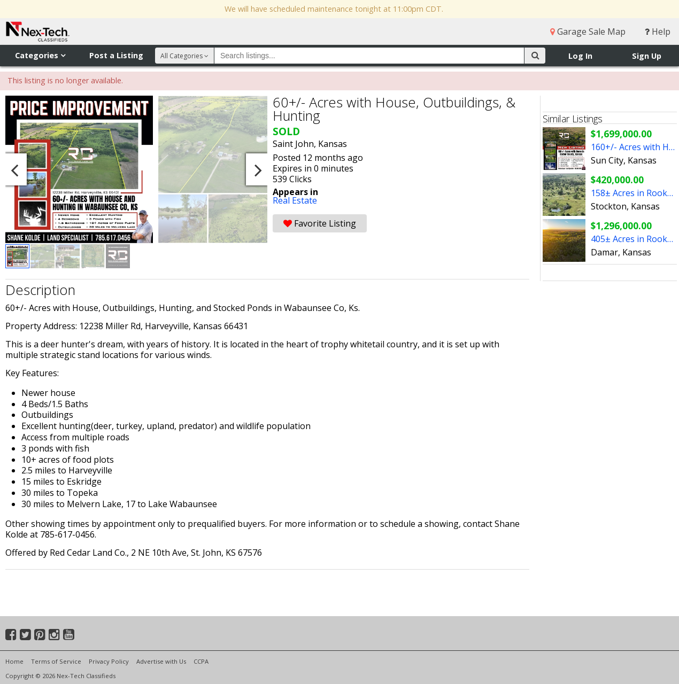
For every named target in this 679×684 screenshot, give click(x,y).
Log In (580, 56)
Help (657, 31)
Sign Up (646, 56)
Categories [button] (40, 55)
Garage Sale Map (588, 31)
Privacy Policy (109, 661)
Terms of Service (56, 661)
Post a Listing (116, 55)
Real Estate (295, 200)
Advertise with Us (161, 661)
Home (14, 661)
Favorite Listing (319, 223)
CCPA (201, 661)
